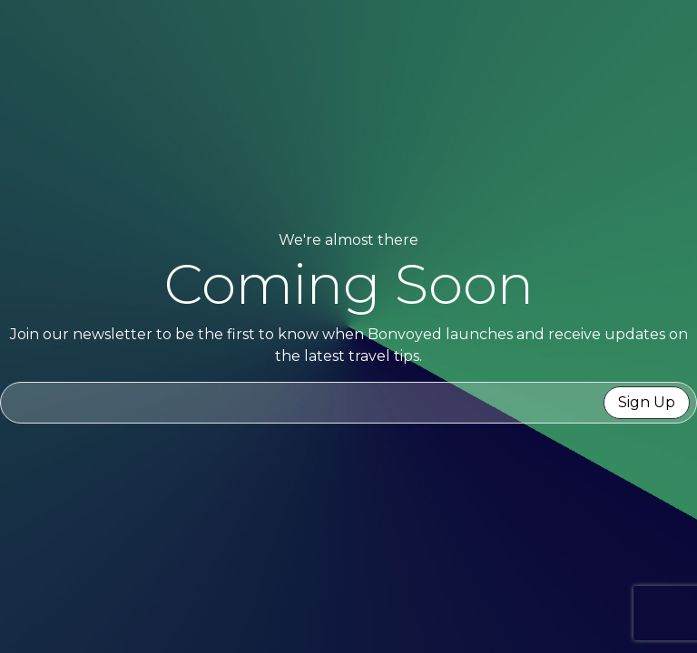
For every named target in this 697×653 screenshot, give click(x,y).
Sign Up (646, 402)
